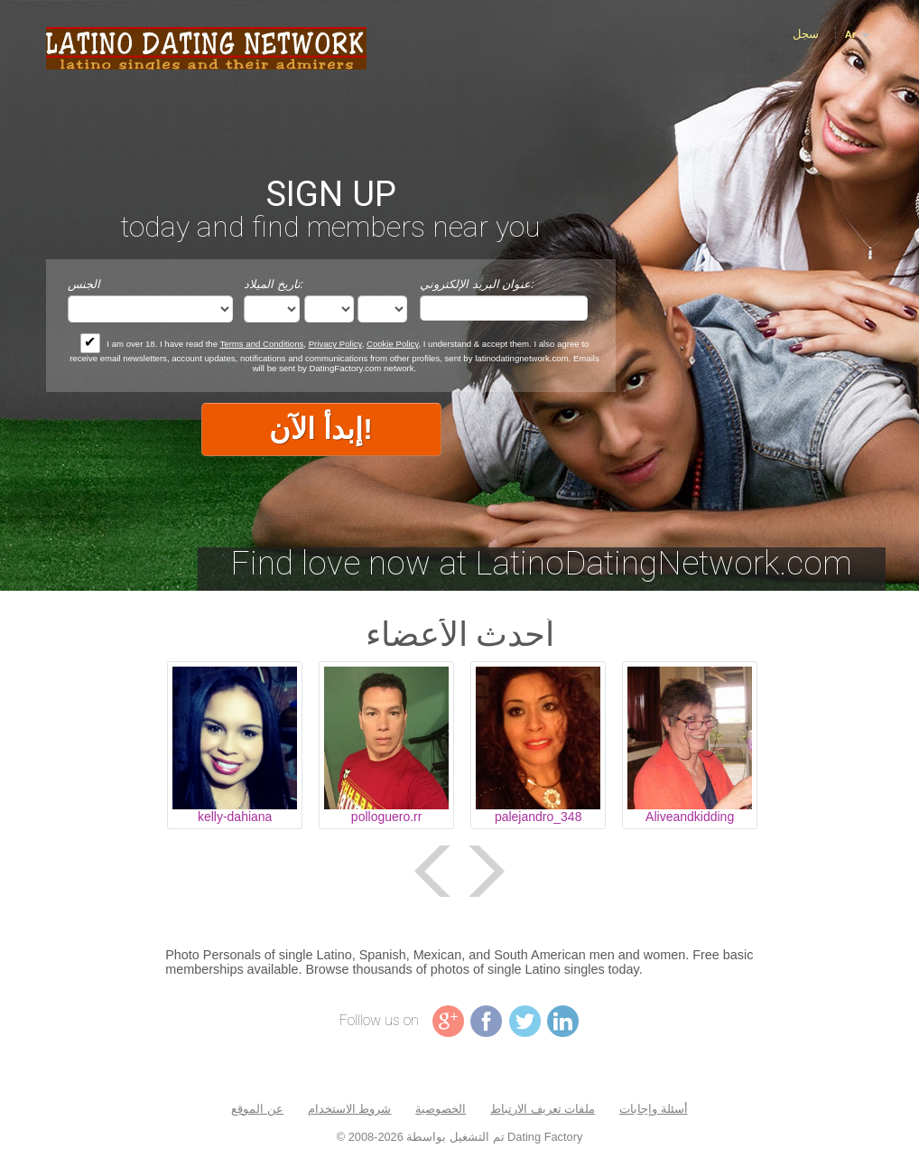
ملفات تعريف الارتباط (542, 1109)
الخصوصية (440, 1109)
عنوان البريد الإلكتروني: (477, 284)
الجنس (84, 284)
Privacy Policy (335, 344)
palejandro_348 (538, 816)
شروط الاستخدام (350, 1109)
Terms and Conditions (262, 344)
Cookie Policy (392, 344)
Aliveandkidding (689, 816)
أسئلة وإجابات (653, 1109)
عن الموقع (257, 1109)
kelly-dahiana (235, 816)
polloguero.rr (386, 816)
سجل (806, 34)
